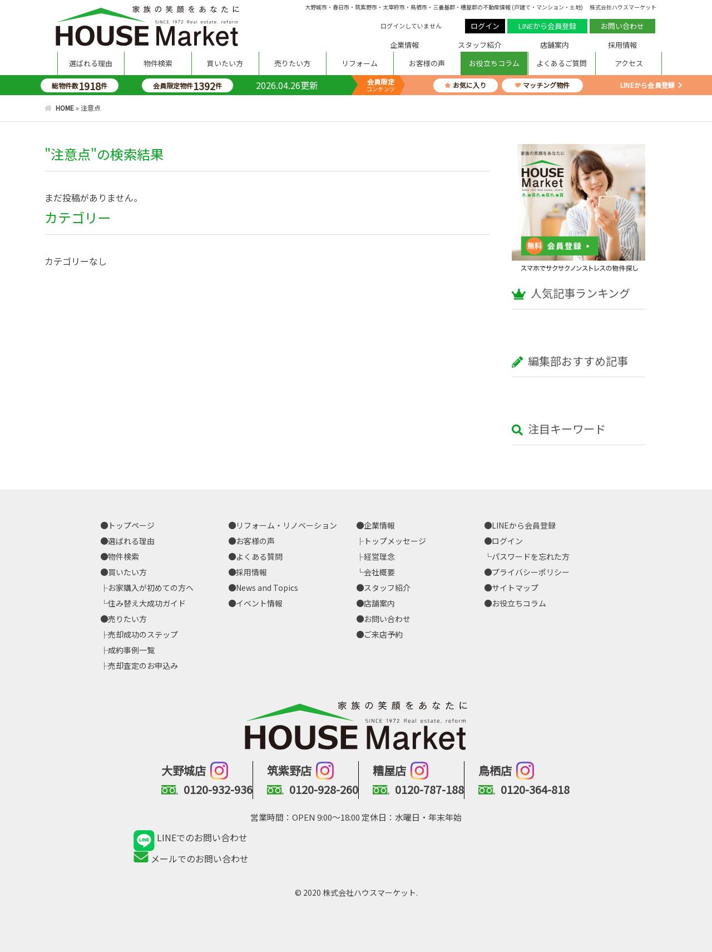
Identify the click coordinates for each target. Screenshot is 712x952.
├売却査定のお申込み (139, 665)
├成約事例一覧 (127, 649)
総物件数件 (79, 85)
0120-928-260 (323, 789)
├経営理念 (375, 556)
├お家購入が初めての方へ (147, 587)
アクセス (629, 63)
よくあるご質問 (561, 63)
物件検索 (158, 63)
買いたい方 (225, 63)
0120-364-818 (535, 789)
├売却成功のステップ (139, 634)
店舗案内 (554, 45)
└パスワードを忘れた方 (527, 556)
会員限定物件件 (187, 85)
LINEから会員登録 (547, 26)
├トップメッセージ (391, 540)
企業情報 (404, 45)
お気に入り (465, 85)
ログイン (485, 26)
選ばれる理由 (90, 63)
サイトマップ (511, 587)
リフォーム (360, 63)
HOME (65, 107)
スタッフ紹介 (479, 45)
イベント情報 (255, 603)
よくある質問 (255, 556)
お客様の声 (427, 63)
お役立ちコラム (494, 63)
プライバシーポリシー (527, 572)
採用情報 (622, 45)
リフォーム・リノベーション (282, 525)
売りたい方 (292, 63)
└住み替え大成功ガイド (143, 603)
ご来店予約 (379, 634)
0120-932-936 (218, 789)
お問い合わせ (622, 26)
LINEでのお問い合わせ (191, 837)
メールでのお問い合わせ (191, 858)
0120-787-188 (429, 789)
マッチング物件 (542, 85)
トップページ (127, 525)
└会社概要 (375, 572)
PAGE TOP (650, 910)
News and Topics (263, 587)
